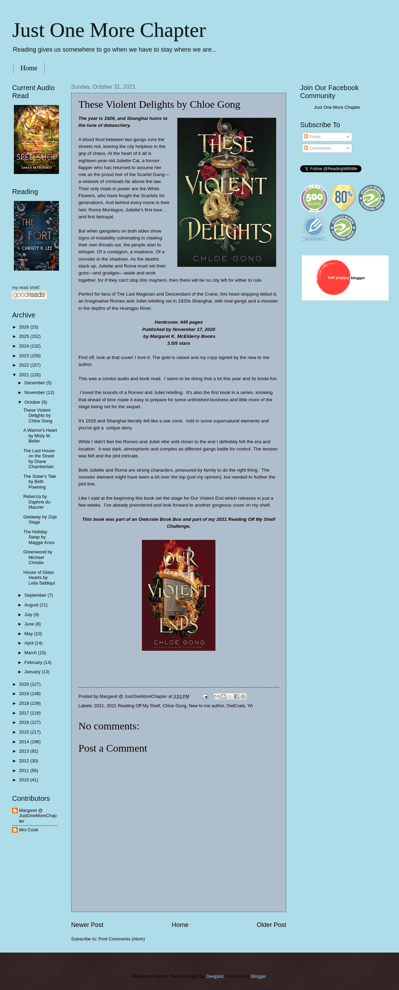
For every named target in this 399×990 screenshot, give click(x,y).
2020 (24, 684)
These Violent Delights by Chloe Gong (37, 415)
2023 (24, 355)
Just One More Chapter (109, 29)
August (32, 604)
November (35, 392)
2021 (99, 705)
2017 (24, 713)
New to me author (206, 705)
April (29, 643)
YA (250, 705)
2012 (24, 760)
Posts (312, 136)
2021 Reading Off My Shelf (133, 705)
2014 (24, 741)
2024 (24, 346)
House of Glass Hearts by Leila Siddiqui (39, 578)
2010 (24, 779)
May (29, 633)
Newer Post (87, 924)
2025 (24, 336)
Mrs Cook (28, 829)
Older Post (271, 924)
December (35, 382)
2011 (24, 770)
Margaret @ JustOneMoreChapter (38, 816)
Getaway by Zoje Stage (40, 519)
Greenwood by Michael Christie (37, 557)
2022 (24, 365)
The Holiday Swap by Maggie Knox (38, 537)
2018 (24, 703)
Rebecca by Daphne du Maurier (36, 502)
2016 (24, 722)
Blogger (258, 976)
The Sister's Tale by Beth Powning (39, 482)
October (32, 402)
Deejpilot (214, 976)
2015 (24, 732)
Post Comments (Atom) (122, 938)
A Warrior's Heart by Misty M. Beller (40, 436)
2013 (24, 751)
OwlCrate (235, 705)
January (32, 671)
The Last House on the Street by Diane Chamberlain (39, 458)
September (36, 595)
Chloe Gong (174, 705)
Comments (317, 148)
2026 (24, 327)
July (28, 614)
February (33, 662)
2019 (24, 693)
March (31, 652)
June (29, 624)
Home (28, 68)
